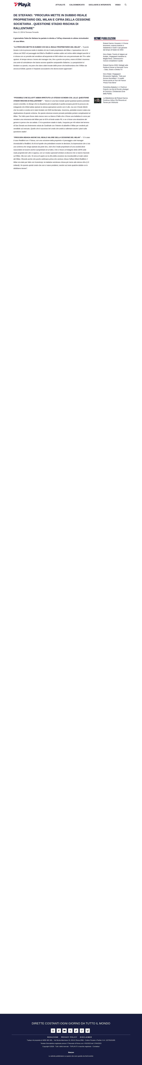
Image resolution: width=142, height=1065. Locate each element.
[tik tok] (76, 1030)
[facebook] (59, 1030)
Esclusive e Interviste (100, 5)
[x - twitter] (70, 1030)
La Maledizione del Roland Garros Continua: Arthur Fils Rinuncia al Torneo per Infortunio (115, 100)
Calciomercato (77, 5)
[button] (126, 5)
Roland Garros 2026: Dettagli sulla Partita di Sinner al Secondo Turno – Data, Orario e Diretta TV (115, 67)
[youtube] (64, 1030)
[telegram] (87, 1030)
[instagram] (53, 1030)
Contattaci (96, 1046)
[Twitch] (82, 1030)
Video (118, 5)
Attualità (60, 5)
